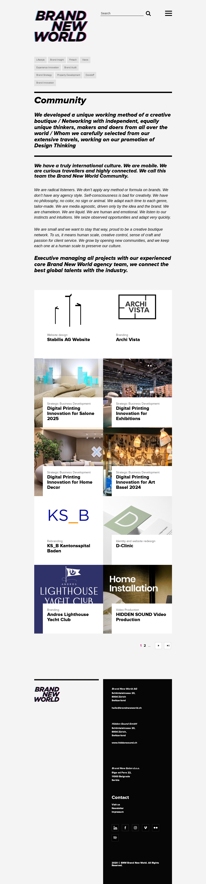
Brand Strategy (44, 75)
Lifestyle (40, 59)
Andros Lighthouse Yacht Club (68, 617)
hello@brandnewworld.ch (127, 708)
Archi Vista (128, 339)
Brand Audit (70, 67)
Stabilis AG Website (68, 339)
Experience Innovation (47, 67)
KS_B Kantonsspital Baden (68, 548)
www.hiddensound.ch (124, 742)
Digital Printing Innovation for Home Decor (69, 482)
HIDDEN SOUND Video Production (141, 617)
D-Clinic (124, 546)
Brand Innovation (45, 82)
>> (165, 645)
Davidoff (90, 75)
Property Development (68, 75)
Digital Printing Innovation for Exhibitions (132, 414)
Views (85, 59)
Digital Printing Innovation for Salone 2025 (70, 414)
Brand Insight (57, 59)
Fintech (73, 59)
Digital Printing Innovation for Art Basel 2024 (135, 482)
